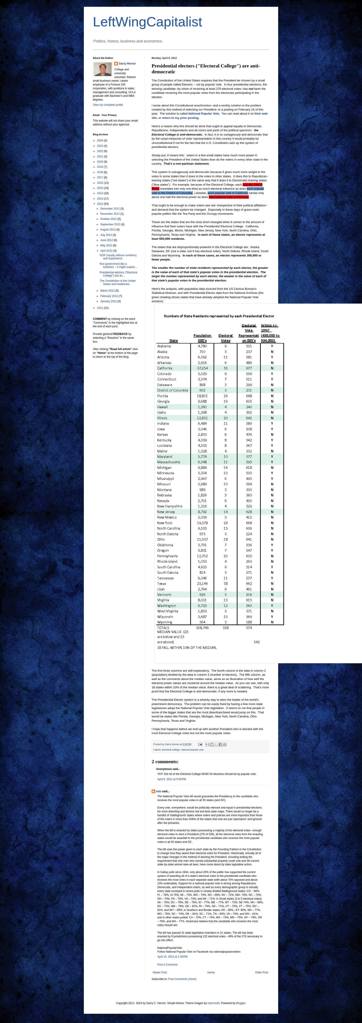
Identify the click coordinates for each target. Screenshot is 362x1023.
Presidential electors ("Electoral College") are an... (118, 274)
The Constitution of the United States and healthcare (118, 282)
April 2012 (106, 250)
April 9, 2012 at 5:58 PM (171, 779)
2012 (100, 203)
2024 (100, 140)
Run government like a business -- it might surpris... (118, 265)
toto (158, 791)
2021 (100, 156)
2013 (100, 198)
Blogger (240, 1003)
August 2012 (108, 229)
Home (211, 972)
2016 (100, 182)
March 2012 (107, 290)
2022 (100, 151)
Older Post (261, 972)
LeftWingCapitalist (147, 21)
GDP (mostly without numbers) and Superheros (118, 257)
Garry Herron (127, 63)
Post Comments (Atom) (182, 979)
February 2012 (109, 296)
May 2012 (106, 245)
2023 (100, 145)
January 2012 (109, 301)
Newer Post (160, 972)
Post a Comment (167, 964)
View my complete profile (108, 104)
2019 (100, 166)
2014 (100, 193)
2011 (100, 307)
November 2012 (110, 213)
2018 (100, 172)
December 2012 (110, 208)
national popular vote (192, 749)
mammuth (213, 1003)
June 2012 (107, 240)
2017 (100, 177)
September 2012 (110, 224)
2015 (100, 188)
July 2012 (106, 235)
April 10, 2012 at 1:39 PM (172, 956)
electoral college (171, 749)
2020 (100, 161)
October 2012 (109, 219)
